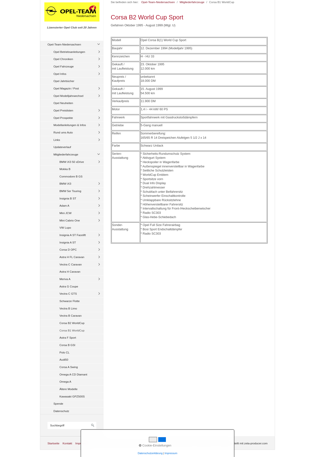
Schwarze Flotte (69, 301)
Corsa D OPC (68, 249)
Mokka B (64, 169)
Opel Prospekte (63, 117)
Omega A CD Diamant (73, 374)
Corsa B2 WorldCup (71, 323)
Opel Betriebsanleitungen (69, 51)
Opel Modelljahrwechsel (68, 95)
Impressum (82, 443)
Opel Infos (59, 73)
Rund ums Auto (63, 132)
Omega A (65, 381)
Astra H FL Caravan (71, 257)
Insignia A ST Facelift (72, 235)
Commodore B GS (70, 176)
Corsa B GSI (67, 345)
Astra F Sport (67, 337)
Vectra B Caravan (70, 315)
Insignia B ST (67, 198)
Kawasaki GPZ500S (72, 396)
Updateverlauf (62, 147)
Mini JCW (65, 213)
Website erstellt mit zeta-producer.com (244, 443)
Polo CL (64, 352)
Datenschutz (61, 411)
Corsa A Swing (68, 367)
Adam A (64, 205)
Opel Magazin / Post (66, 88)
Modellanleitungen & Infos (69, 125)
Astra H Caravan (69, 271)
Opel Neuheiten (63, 103)
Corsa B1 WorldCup (71, 330)
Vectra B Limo (68, 308)
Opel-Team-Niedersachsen (64, 44)
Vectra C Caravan (70, 264)
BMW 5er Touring (70, 191)
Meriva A (64, 279)
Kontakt (67, 443)
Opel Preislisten (63, 110)
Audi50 (63, 359)
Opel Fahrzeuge (63, 66)
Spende (58, 403)
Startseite (53, 443)
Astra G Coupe (68, 286)
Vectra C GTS (68, 293)
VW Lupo (65, 227)
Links (56, 139)
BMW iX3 (65, 183)
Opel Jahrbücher (63, 81)
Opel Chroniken (63, 59)
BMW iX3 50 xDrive (71, 161)
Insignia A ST (67, 242)
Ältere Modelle (68, 389)
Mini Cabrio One (69, 220)
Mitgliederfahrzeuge (65, 154)
